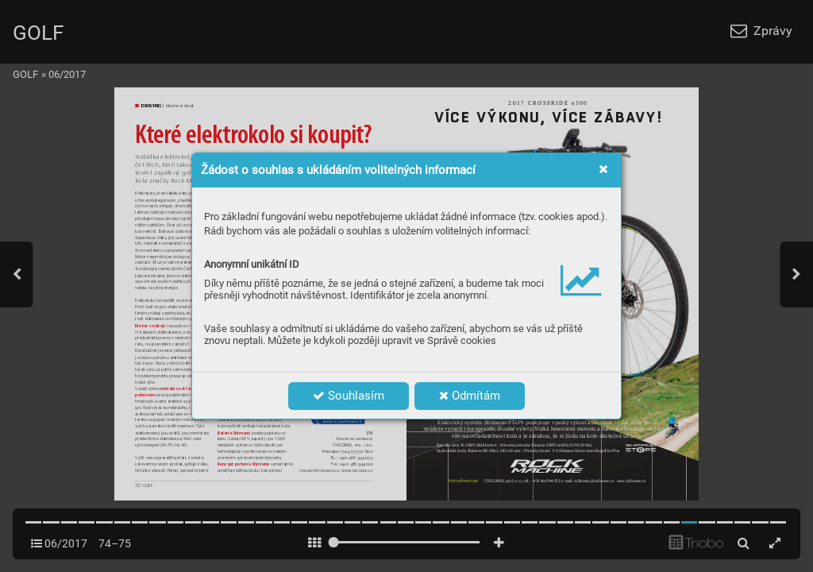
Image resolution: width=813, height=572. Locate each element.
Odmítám (469, 395)
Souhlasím (348, 395)
